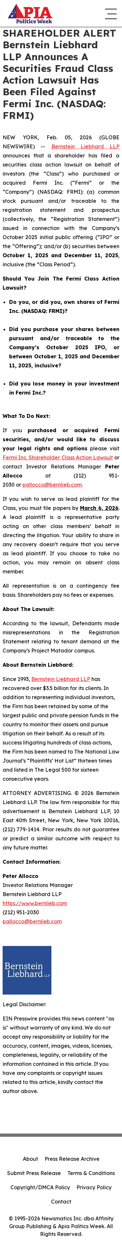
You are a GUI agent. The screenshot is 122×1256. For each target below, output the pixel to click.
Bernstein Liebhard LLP (85, 146)
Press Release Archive (72, 1159)
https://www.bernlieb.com (35, 903)
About (30, 1159)
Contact (61, 1201)
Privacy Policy (94, 1187)
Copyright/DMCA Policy (40, 1187)
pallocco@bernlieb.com (52, 484)
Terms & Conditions (91, 1173)
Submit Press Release (34, 1173)
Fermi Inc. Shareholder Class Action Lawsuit (58, 457)
